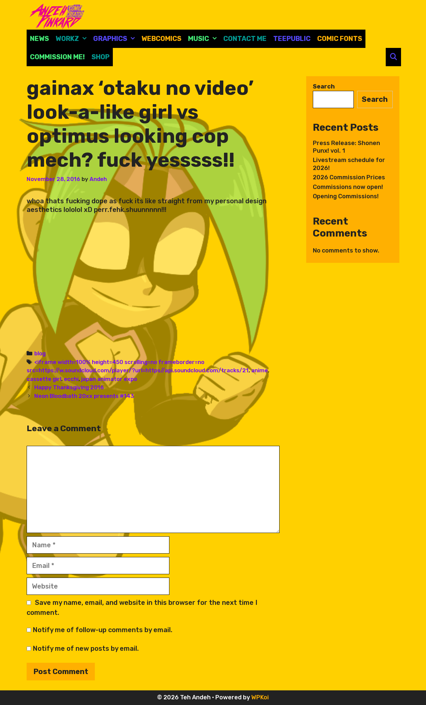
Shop (100, 57)
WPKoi (260, 697)
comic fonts (339, 39)
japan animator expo (109, 379)
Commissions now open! (348, 187)
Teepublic (292, 39)
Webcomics (161, 39)
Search (324, 86)
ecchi (71, 379)
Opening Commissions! (346, 196)
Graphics (115, 39)
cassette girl (44, 379)
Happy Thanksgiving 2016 (69, 387)
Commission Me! (57, 57)
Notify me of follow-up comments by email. (102, 630)
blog (40, 353)
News (39, 39)
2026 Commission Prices (349, 177)
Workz (73, 39)
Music (204, 39)
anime (259, 370)
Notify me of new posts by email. (86, 648)
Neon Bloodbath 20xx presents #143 (84, 396)
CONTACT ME (245, 39)
